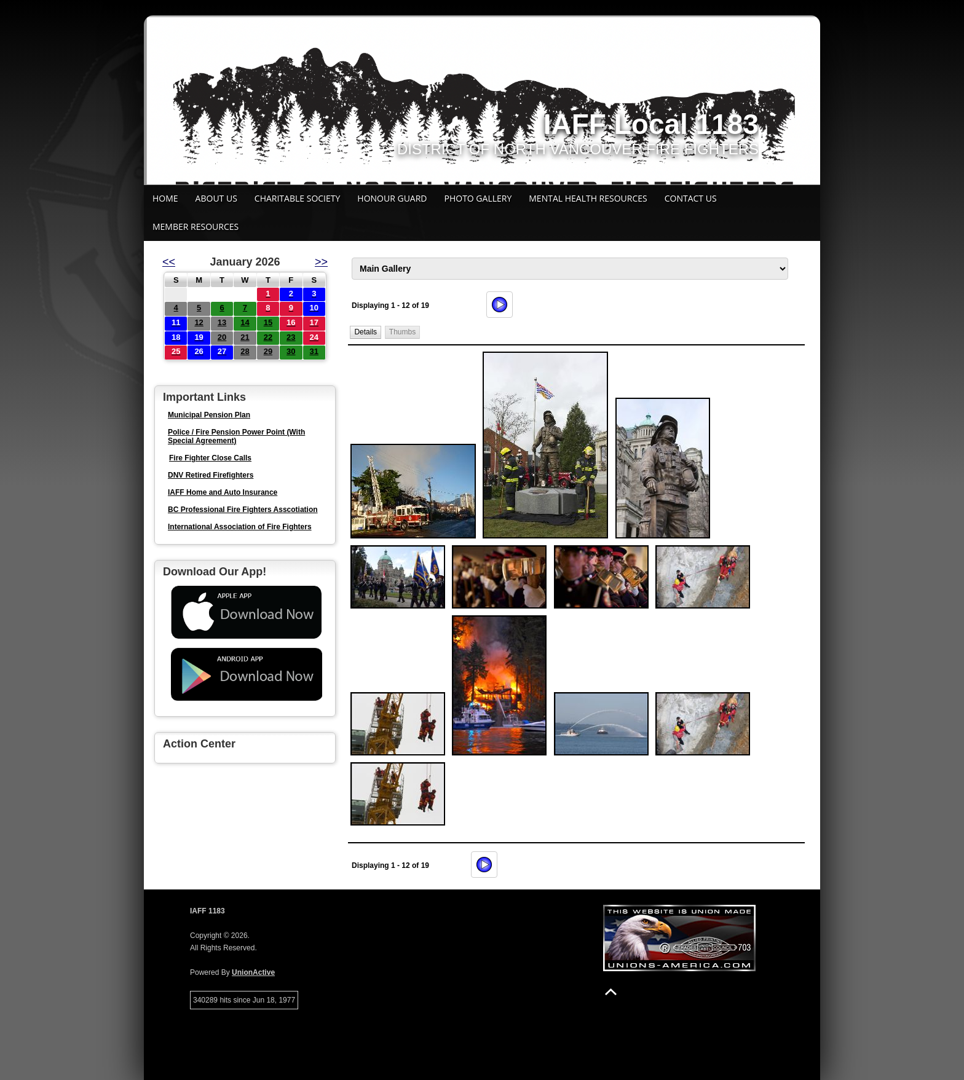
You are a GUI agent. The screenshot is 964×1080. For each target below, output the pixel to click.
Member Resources (195, 226)
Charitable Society (298, 198)
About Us (216, 198)
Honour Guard (392, 198)
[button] (365, 332)
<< (168, 262)
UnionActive (253, 972)
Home (165, 198)
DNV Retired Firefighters (210, 475)
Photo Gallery (478, 198)
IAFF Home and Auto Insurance (222, 492)
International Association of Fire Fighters (240, 526)
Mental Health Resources (588, 198)
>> (321, 262)
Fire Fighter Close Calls (210, 458)
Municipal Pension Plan (209, 415)
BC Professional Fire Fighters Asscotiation (243, 509)
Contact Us (691, 198)
